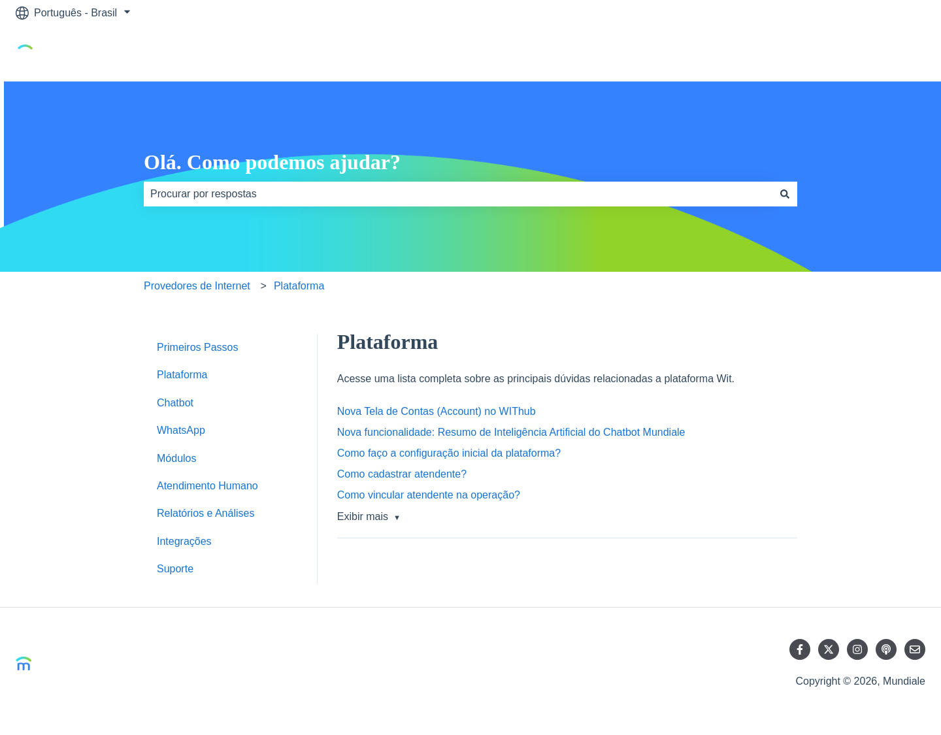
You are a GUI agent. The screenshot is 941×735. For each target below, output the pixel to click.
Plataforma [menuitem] (182, 374)
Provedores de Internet (197, 285)
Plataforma (299, 285)
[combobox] (458, 194)
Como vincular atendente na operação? (428, 494)
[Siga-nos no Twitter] (828, 649)
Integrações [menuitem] (184, 541)
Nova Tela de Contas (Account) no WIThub (436, 411)
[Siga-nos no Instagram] (857, 649)
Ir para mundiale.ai (868, 53)
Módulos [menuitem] (176, 458)
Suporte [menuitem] (175, 568)
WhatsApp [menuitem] (181, 430)
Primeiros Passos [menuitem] (197, 347)
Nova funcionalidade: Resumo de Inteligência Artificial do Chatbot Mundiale (511, 432)
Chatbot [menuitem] (175, 402)
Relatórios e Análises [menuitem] (205, 513)
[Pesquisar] (784, 194)
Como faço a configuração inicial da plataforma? (449, 453)
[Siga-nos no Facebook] (799, 649)
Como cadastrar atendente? (402, 474)
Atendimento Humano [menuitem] (207, 485)
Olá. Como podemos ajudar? (272, 162)
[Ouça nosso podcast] (886, 649)
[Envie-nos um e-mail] (914, 649)
